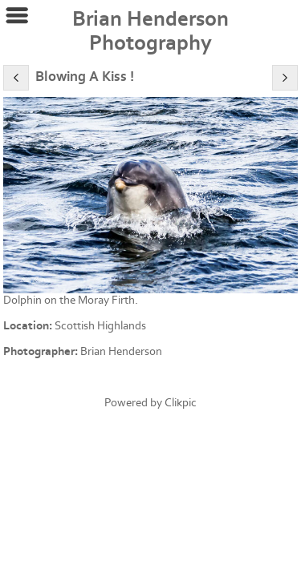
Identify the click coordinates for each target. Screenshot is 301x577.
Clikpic (181, 403)
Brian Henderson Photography (150, 31)
